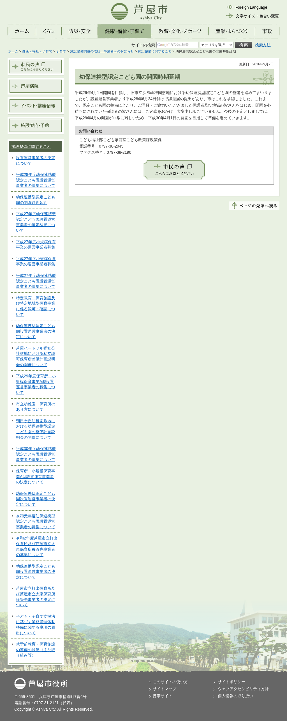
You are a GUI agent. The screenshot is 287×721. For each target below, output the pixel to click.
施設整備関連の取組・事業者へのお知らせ (102, 51)
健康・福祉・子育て (37, 51)
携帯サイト (162, 696)
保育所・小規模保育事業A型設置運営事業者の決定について (35, 476)
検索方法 (263, 45)
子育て (61, 51)
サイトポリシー (231, 681)
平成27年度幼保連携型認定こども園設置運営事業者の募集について (36, 281)
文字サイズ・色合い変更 (257, 16)
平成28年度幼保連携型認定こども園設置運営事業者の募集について (36, 180)
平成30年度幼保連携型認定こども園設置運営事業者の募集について (36, 454)
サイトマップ (164, 688)
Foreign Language (251, 7)
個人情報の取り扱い (235, 696)
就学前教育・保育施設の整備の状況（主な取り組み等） (35, 649)
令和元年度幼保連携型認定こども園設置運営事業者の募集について (35, 521)
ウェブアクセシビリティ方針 (243, 688)
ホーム (13, 51)
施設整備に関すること (155, 51)
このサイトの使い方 (170, 681)
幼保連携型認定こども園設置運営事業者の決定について (35, 331)
